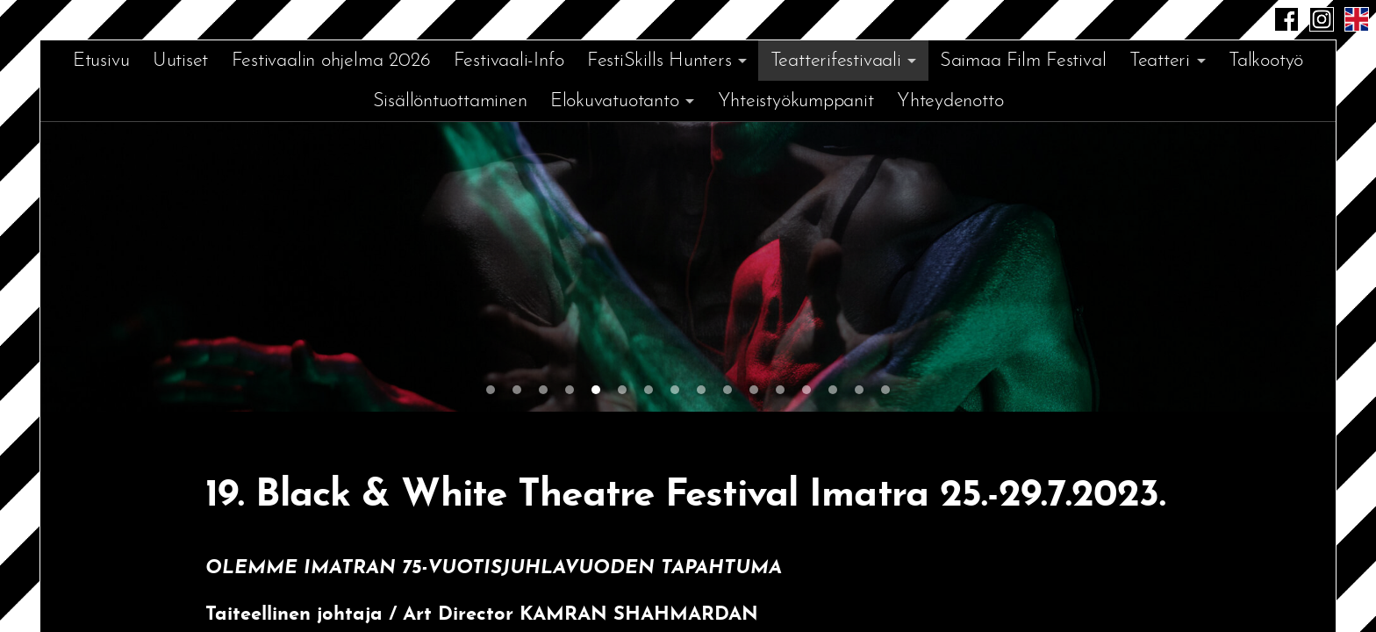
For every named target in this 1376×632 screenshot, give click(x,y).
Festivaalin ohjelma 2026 (331, 61)
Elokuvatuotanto (614, 101)
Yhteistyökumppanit (796, 101)
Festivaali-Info (509, 61)
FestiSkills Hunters (659, 61)
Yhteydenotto (950, 101)
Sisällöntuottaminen (450, 101)
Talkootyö (1266, 61)
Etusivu (101, 61)
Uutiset (180, 61)
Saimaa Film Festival (1023, 61)
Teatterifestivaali (835, 61)
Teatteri (1159, 61)
